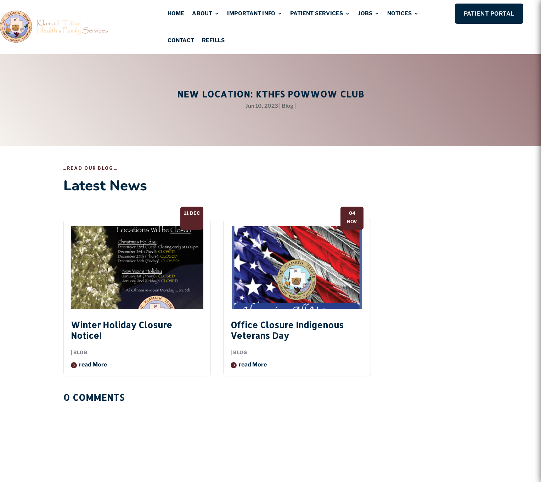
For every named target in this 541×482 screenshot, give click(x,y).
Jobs (365, 13)
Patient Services (316, 13)
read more (93, 364)
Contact (181, 40)
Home (176, 13)
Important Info (251, 13)
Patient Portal (489, 13)
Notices (399, 13)
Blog (287, 106)
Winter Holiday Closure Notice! (121, 330)
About (202, 13)
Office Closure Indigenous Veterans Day (287, 330)
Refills (213, 40)
